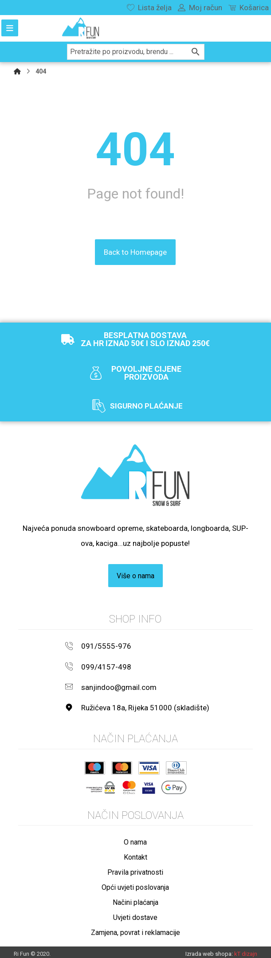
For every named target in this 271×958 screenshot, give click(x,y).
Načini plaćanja (135, 898)
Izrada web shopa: (209, 949)
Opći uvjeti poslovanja (135, 883)
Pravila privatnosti (135, 868)
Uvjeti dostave (135, 913)
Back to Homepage (135, 251)
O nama (135, 838)
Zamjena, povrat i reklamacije (135, 928)
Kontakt (135, 853)
